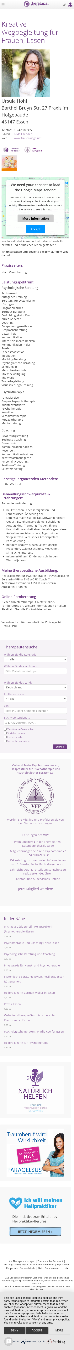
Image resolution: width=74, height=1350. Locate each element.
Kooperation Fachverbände (20, 1268)
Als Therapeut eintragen (22, 1261)
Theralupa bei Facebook (50, 1261)
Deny (14, 1330)
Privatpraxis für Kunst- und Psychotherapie (32, 965)
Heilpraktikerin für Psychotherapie (26, 1043)
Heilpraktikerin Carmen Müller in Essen (29, 992)
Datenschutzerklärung (42, 1264)
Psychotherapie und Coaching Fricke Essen (31, 943)
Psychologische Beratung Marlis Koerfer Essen (34, 1031)
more (59, 1330)
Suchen (60, 746)
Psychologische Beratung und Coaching (29, 954)
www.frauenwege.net (27, 138)
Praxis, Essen (12, 1004)
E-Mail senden (23, 134)
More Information (35, 218)
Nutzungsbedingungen (15, 1264)
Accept (35, 229)
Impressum (63, 1264)
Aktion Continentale (48, 1268)
